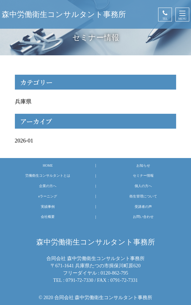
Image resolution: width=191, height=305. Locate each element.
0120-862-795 (114, 273)
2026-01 (24, 141)
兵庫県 (23, 101)
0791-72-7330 (79, 280)
